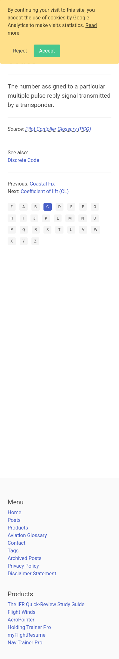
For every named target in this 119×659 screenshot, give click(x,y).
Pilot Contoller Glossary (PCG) (58, 129)
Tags (13, 551)
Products (18, 528)
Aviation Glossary (27, 535)
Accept (47, 51)
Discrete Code (23, 160)
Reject (20, 51)
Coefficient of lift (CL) (45, 191)
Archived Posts (25, 558)
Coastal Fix (42, 184)
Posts (14, 520)
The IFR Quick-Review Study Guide (46, 604)
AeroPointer (21, 620)
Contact (16, 543)
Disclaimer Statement (32, 574)
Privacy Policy (23, 566)
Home (14, 512)
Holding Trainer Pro (29, 627)
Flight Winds (22, 612)
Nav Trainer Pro (25, 643)
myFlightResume (26, 635)
